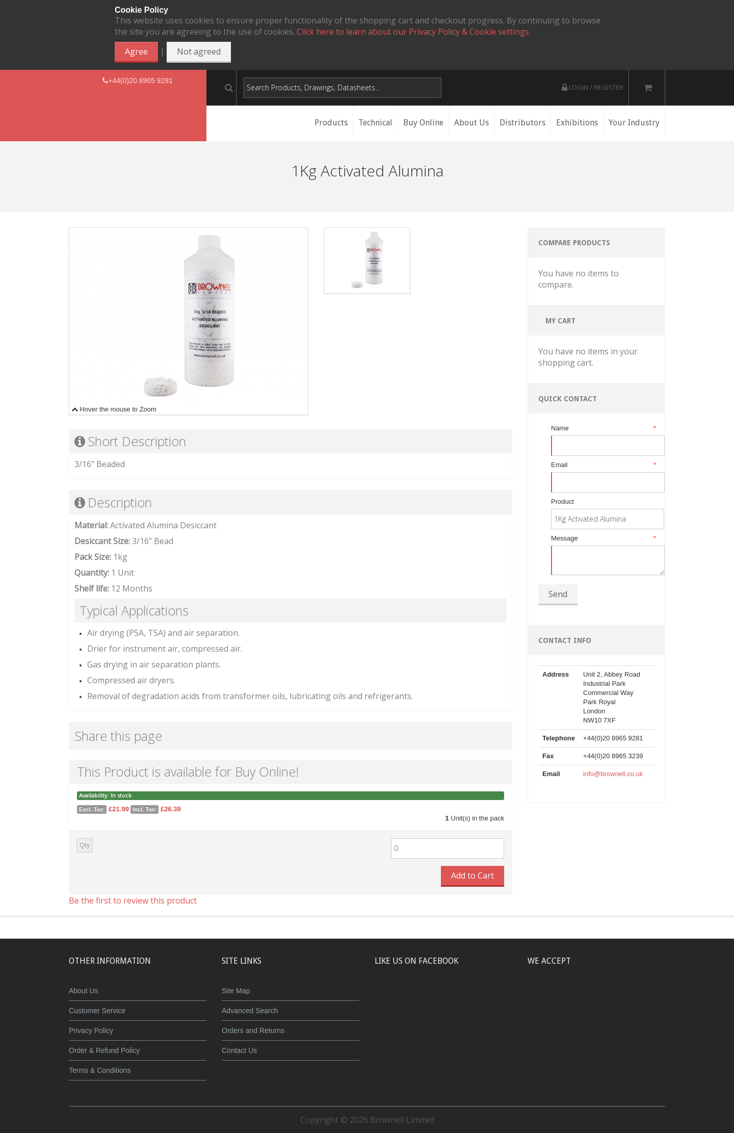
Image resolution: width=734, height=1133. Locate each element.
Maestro (610, 998)
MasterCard (549, 998)
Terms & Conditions (99, 1070)
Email (602, 465)
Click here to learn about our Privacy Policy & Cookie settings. (414, 31)
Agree (136, 51)
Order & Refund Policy (104, 1050)
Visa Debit (643, 998)
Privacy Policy (91, 1030)
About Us (83, 991)
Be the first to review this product (133, 900)
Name (602, 428)
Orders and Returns (253, 1030)
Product (562, 501)
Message (602, 538)
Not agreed (199, 51)
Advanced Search (250, 1011)
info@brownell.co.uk (613, 774)
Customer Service (97, 1011)
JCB (579, 998)
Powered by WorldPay (596, 1024)
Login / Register (592, 87)
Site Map (236, 991)
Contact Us (239, 1050)
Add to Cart (472, 875)
